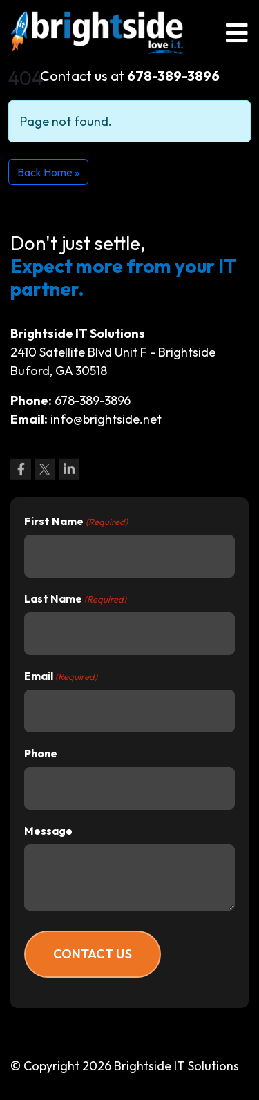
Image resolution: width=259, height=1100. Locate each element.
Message (48, 830)
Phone (40, 753)
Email (60, 676)
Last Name (75, 599)
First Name (76, 521)
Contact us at (130, 75)
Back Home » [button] (48, 172)
